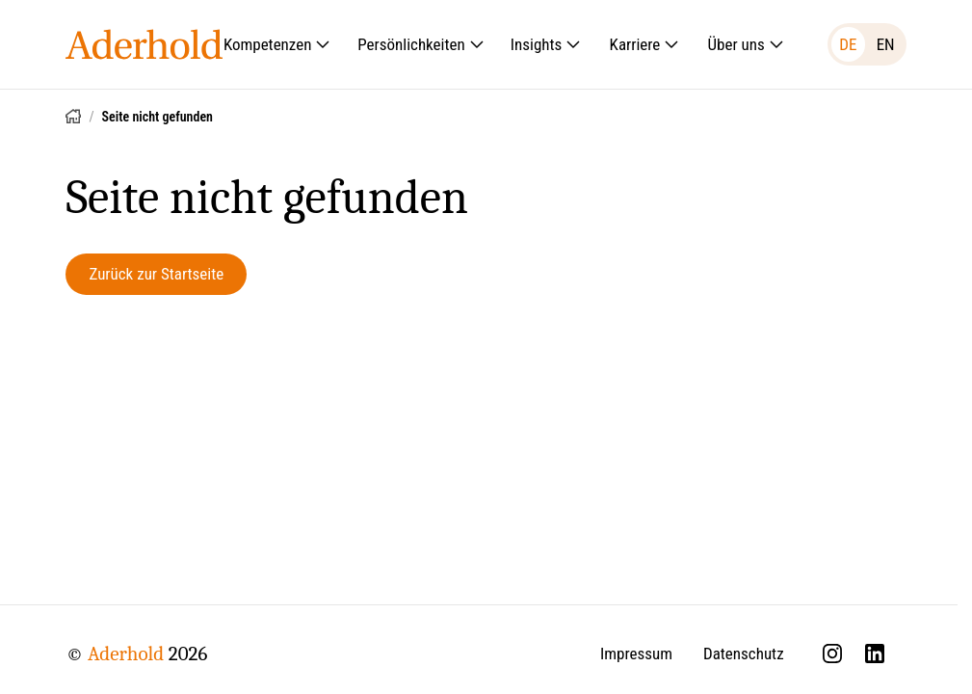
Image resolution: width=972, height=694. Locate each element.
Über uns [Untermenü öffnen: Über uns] (746, 44)
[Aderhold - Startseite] (144, 44)
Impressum (636, 653)
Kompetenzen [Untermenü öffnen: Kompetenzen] (277, 44)
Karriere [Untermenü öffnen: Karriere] (645, 44)
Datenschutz (743, 653)
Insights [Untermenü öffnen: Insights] (546, 44)
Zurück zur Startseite (156, 273)
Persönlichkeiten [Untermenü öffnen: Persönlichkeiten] (420, 44)
